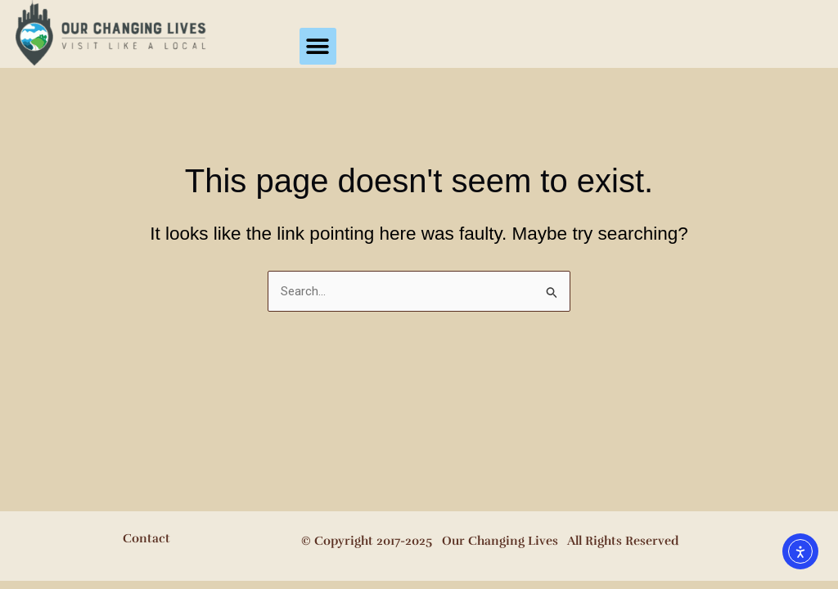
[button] (318, 46)
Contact (146, 538)
